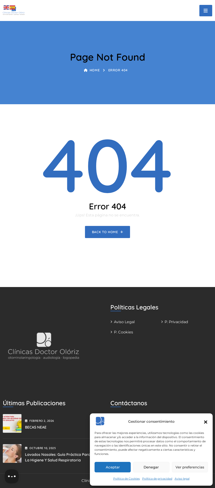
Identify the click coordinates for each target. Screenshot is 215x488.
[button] (205, 421)
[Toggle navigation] (205, 10)
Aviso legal (182, 478)
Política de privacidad (157, 478)
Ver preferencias (190, 467)
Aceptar (113, 467)
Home (92, 70)
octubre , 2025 (40, 448)
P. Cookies (123, 332)
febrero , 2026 (39, 420)
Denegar (151, 467)
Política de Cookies (126, 478)
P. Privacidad (176, 322)
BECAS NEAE (35, 427)
